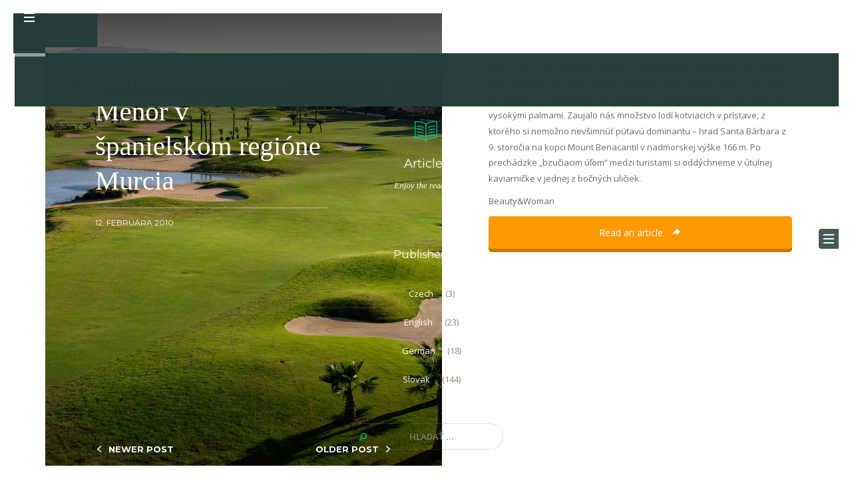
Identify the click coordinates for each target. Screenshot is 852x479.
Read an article (640, 232)
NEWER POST (141, 449)
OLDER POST (347, 449)
